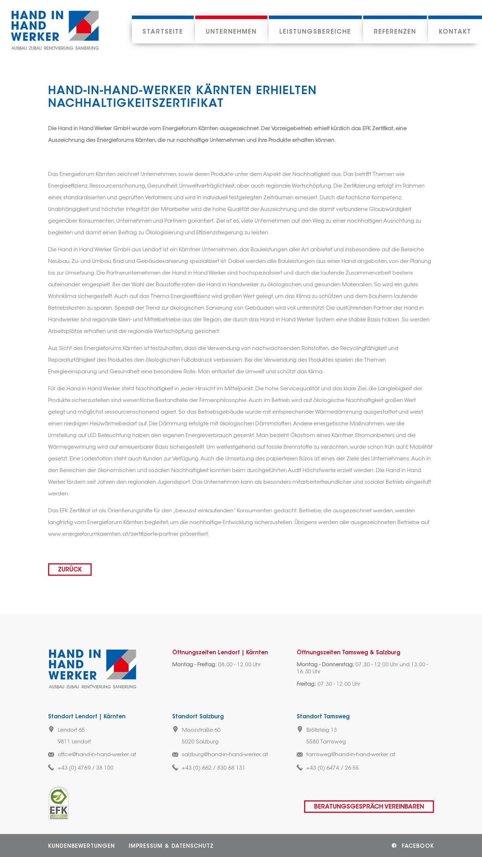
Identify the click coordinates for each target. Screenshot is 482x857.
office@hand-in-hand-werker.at (97, 755)
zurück (70, 570)
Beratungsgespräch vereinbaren (369, 807)
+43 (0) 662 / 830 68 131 (213, 768)
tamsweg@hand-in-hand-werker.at (350, 755)
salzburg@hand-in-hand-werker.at (225, 755)
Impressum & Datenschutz (171, 846)
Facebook (418, 846)
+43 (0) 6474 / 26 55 (332, 768)
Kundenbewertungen (81, 846)
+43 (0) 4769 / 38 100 (86, 768)
